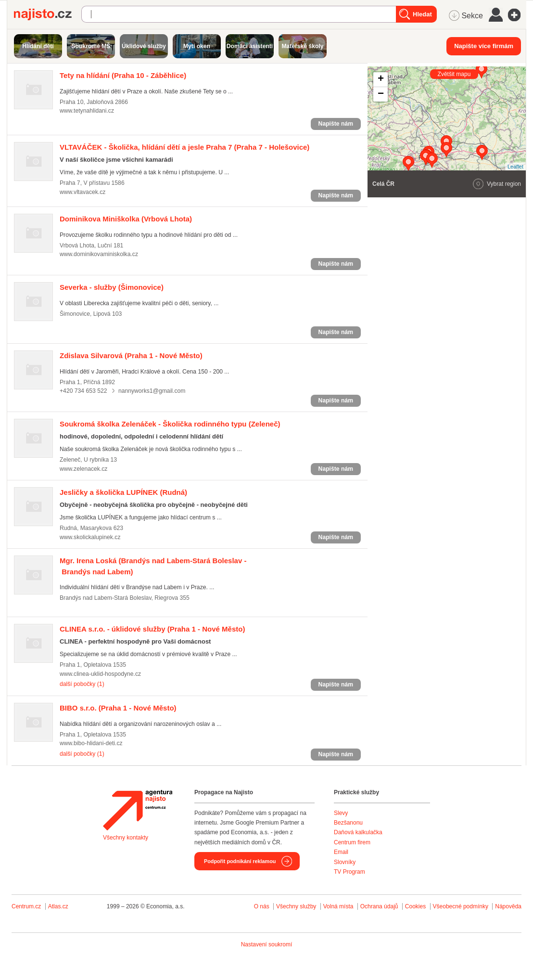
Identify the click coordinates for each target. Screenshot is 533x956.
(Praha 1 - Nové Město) (131, 355)
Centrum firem (352, 842)
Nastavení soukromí (266, 944)
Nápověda (508, 906)
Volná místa (338, 906)
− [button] (381, 94)
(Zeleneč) (170, 424)
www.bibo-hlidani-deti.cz (91, 743)
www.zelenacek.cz (83, 468)
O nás (261, 906)
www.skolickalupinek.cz (90, 537)
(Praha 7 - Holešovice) (184, 147)
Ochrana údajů (379, 906)
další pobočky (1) (82, 684)
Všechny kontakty (125, 837)
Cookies (415, 906)
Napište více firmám (483, 46)
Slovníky (344, 862)
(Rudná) (123, 492)
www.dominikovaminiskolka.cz (99, 254)
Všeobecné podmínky (460, 906)
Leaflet (515, 166)
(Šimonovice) (112, 287)
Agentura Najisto (137, 810)
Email (341, 852)
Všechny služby (297, 906)
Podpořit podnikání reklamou (240, 861)
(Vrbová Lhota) (126, 219)
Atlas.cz (58, 906)
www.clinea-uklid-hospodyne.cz (100, 674)
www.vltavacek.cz (82, 192)
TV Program (349, 871)
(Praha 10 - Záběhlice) (123, 75)
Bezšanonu (348, 822)
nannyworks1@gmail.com (152, 391)
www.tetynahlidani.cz (87, 110)
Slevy (341, 813)
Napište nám (335, 123)
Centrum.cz (26, 906)
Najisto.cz (47, 14)
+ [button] (381, 79)
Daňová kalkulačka (358, 832)
